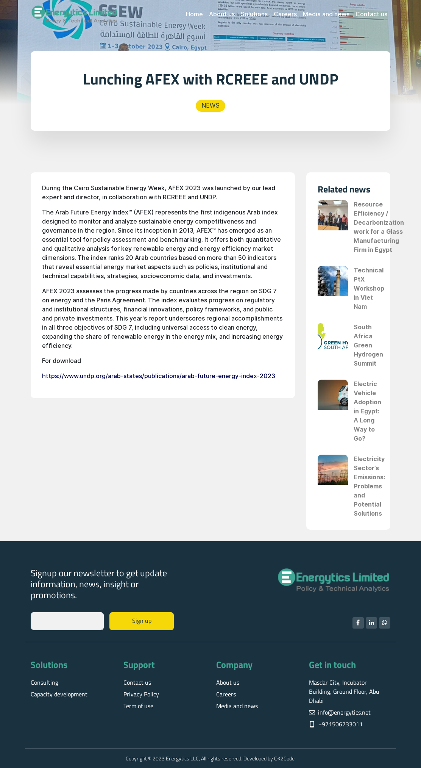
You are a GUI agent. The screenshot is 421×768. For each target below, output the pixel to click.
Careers (285, 14)
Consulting (44, 682)
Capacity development (59, 694)
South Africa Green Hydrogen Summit (368, 345)
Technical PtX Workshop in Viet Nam (369, 288)
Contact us (371, 14)
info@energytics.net (344, 712)
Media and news (326, 14)
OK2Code (284, 758)
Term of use (138, 705)
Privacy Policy (141, 694)
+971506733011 (340, 724)
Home (194, 14)
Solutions (254, 14)
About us (222, 14)
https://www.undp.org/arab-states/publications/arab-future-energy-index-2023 (158, 376)
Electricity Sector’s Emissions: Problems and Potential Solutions (369, 486)
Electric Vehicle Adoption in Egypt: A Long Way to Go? (367, 411)
